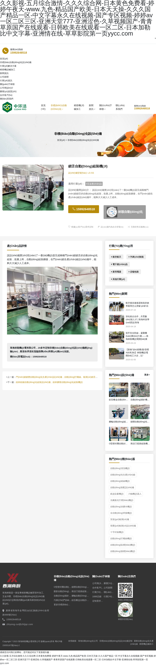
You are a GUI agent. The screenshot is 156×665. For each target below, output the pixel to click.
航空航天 (116, 257)
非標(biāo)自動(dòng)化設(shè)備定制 (115, 641)
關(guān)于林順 (105, 107)
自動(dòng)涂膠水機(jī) (121, 506)
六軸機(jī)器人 (134, 494)
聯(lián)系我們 (6, 99)
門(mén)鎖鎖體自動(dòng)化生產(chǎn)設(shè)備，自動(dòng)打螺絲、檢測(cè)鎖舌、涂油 (59, 377)
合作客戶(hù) (6, 95)
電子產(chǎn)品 (119, 264)
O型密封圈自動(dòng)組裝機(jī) (63, 587)
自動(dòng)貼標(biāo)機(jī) (122, 545)
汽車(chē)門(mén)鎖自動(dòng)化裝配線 (63, 600)
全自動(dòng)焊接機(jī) (121, 513)
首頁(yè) (43, 107)
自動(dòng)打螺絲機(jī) (121, 538)
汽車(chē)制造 (136, 257)
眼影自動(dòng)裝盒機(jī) (63, 591)
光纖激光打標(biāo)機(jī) (121, 500)
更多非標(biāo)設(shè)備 (63, 604)
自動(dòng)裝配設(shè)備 (122, 487)
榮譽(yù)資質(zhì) (8, 91)
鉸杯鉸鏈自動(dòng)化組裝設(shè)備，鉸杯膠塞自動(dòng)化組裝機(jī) (49, 382)
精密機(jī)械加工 (7, 69)
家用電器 (116, 272)
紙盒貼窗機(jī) (116, 494)
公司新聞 (4, 77)
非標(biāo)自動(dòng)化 (59, 107)
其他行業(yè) (118, 279)
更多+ (147, 375)
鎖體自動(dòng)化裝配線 (80, 587)
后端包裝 (134, 272)
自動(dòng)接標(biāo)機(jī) (122, 551)
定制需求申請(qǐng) (98, 601)
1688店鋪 (96, 596)
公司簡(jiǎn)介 (6, 88)
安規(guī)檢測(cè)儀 (119, 519)
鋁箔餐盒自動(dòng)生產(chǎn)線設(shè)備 (80, 600)
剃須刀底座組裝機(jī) (80, 591)
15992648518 (18, 52)
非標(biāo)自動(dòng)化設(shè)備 (15, 62)
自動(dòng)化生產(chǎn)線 (122, 474)
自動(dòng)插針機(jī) (63, 596)
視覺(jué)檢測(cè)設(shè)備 (123, 525)
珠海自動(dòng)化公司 (88, 641)
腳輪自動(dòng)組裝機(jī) (80, 596)
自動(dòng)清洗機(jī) (120, 468)
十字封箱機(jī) (116, 532)
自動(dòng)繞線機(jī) (120, 481)
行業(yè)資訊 (6, 80)
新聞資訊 (92, 107)
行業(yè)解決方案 (8, 66)
